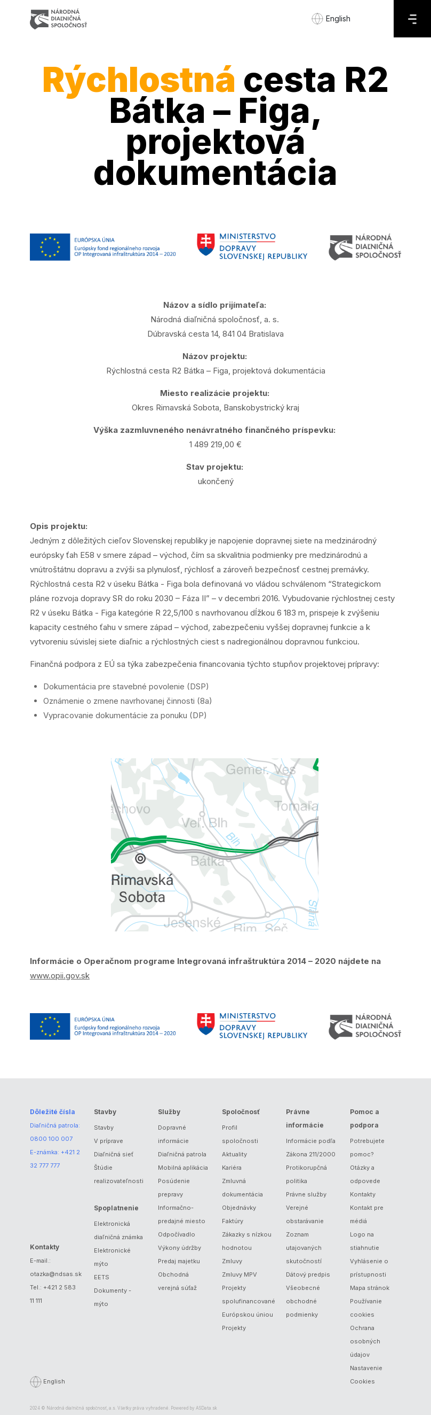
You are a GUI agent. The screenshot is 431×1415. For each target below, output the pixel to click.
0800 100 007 (51, 1138)
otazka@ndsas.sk (56, 1274)
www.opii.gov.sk (60, 975)
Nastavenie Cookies (366, 1374)
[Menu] (412, 18)
